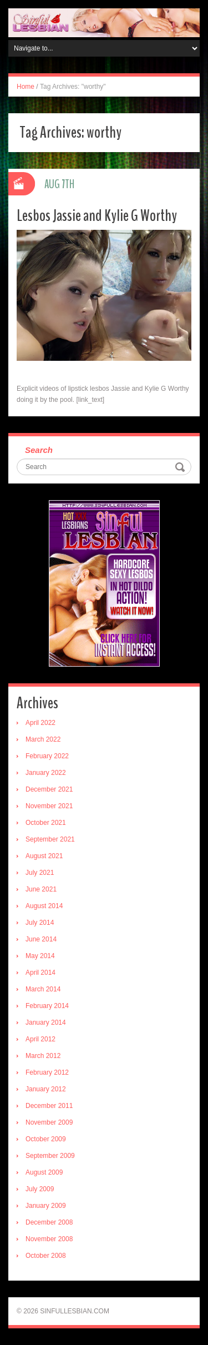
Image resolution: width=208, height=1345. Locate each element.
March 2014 (43, 989)
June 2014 (41, 939)
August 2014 (44, 906)
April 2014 (40, 972)
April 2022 (40, 723)
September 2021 (50, 839)
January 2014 (46, 1022)
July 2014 (40, 922)
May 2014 (40, 956)
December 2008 (49, 1222)
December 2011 (49, 1106)
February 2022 (47, 756)
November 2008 (49, 1239)
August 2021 (44, 856)
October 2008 (46, 1256)
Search (39, 450)
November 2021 (49, 806)
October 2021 (46, 823)
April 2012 (40, 1039)
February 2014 (47, 1006)
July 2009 (40, 1189)
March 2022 (43, 739)
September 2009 (50, 1156)
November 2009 (49, 1122)
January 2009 (46, 1206)
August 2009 (44, 1172)
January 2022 (46, 773)
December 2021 (49, 789)
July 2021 (40, 872)
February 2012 (47, 1072)
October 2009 (46, 1139)
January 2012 (46, 1089)
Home (25, 86)
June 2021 (41, 889)
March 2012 (43, 1056)
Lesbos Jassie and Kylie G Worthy (97, 215)
